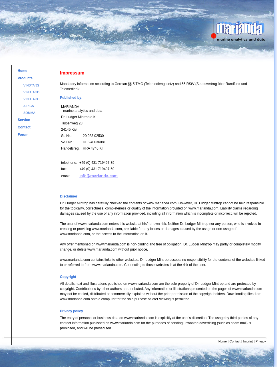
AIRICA (28, 106)
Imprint (248, 341)
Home (22, 71)
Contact (24, 127)
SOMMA (29, 112)
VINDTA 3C (31, 99)
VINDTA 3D (31, 92)
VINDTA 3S (31, 85)
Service (24, 120)
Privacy (261, 341)
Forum (23, 135)
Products (25, 78)
